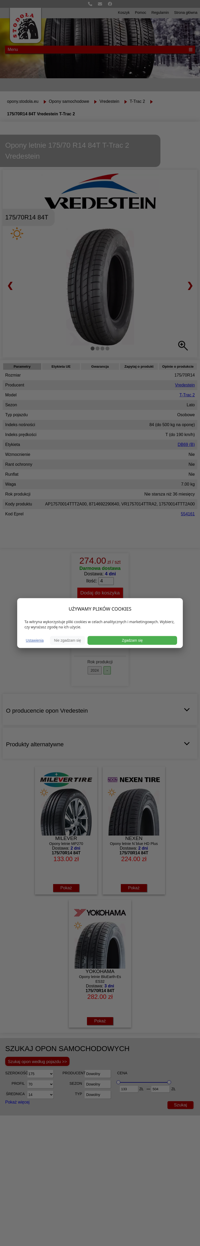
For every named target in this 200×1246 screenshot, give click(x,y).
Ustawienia (34, 640)
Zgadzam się (132, 640)
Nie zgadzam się (67, 640)
